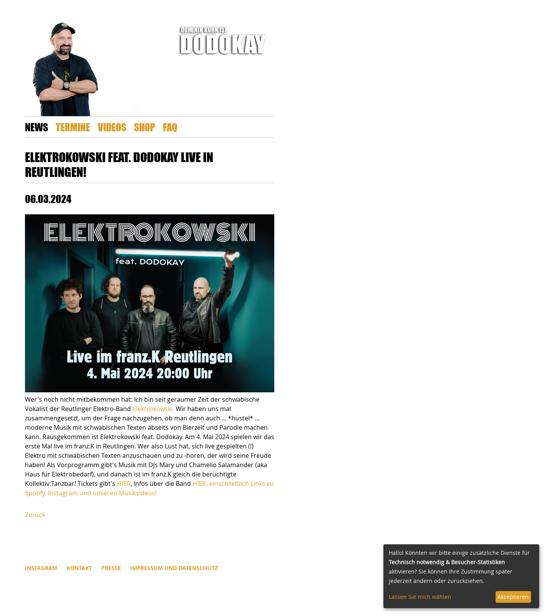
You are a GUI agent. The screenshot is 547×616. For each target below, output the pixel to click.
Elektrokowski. (153, 408)
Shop (144, 126)
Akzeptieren (513, 596)
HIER (124, 483)
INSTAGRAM (41, 568)
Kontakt (79, 568)
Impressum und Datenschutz (174, 568)
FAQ (170, 126)
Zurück (35, 514)
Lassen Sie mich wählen (420, 596)
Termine (73, 126)
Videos (112, 126)
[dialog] (461, 576)
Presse (111, 568)
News (36, 126)
